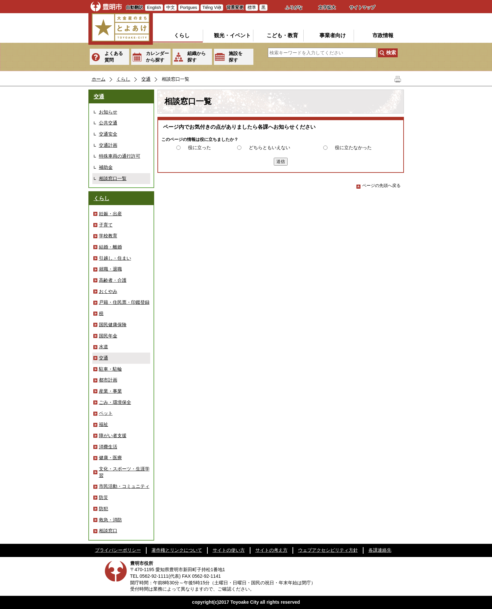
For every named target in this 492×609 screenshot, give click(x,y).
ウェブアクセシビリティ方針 (328, 550)
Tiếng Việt (211, 7)
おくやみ (108, 291)
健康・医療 (110, 457)
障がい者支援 (113, 435)
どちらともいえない (269, 147)
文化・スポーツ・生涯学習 (124, 472)
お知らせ (108, 112)
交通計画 (108, 145)
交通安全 (108, 134)
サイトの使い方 (229, 550)
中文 (170, 7)
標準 (251, 7)
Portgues (188, 7)
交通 (146, 79)
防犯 (103, 508)
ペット (106, 413)
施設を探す (236, 57)
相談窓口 (108, 530)
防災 (103, 497)
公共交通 (108, 122)
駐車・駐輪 (110, 369)
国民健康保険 (113, 324)
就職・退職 (110, 269)
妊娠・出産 (110, 213)
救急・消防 (110, 519)
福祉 (103, 424)
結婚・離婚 (110, 247)
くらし (182, 35)
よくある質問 (114, 57)
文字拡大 (327, 7)
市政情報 (382, 35)
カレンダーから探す (157, 57)
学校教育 (108, 235)
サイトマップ (362, 7)
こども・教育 (282, 35)
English (154, 7)
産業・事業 (110, 391)
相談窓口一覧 (113, 178)
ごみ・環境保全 (115, 402)
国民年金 (108, 335)
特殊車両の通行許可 (119, 156)
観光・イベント (232, 35)
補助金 (106, 167)
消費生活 (108, 446)
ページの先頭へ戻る (378, 185)
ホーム (98, 79)
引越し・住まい (115, 258)
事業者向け (332, 35)
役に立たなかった (353, 147)
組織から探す (196, 57)
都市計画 (108, 380)
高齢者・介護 (113, 280)
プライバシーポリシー (118, 550)
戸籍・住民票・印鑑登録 (124, 302)
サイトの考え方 (271, 550)
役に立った (199, 147)
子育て (106, 224)
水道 (103, 346)
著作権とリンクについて (177, 550)
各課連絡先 (379, 550)
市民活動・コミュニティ (124, 486)
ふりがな (293, 7)
